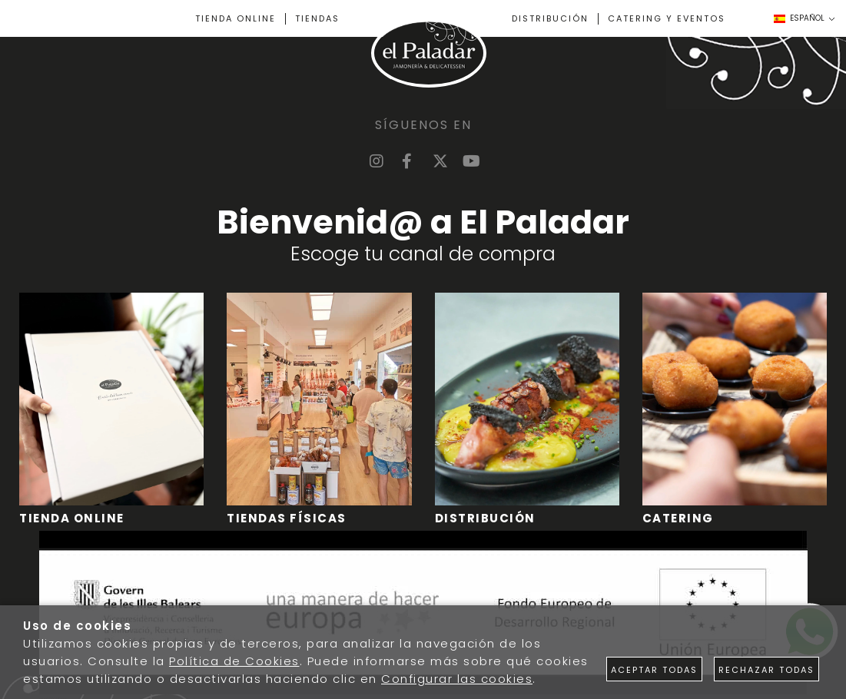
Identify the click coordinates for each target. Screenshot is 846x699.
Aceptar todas (654, 670)
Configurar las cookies (456, 679)
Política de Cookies (234, 661)
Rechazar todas (766, 670)
